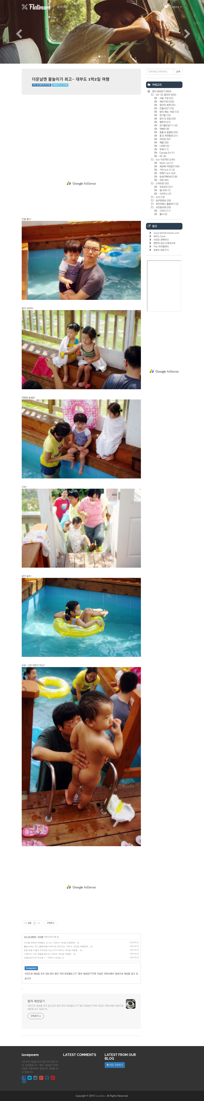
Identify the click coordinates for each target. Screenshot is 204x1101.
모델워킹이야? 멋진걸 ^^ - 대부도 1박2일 (42, 958)
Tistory (173, 7)
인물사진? (166, 108)
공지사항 (62, 7)
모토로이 (166, 187)
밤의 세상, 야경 (169, 112)
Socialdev (100, 1096)
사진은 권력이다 (161, 239)
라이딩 (164, 139)
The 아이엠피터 (161, 246)
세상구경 (166, 101)
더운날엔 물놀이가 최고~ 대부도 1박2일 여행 (70, 79)
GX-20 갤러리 (30, 937)
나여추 (164, 146)
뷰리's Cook (160, 236)
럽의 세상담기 (36, 1001)
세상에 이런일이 (169, 166)
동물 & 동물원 (168, 132)
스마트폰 (162, 183)
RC (162, 156)
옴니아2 (164, 190)
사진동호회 (163, 207)
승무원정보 (163, 200)
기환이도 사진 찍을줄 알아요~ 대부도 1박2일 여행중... (48, 954)
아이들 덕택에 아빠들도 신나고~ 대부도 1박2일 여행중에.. (50, 943)
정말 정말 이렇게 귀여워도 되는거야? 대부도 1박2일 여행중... (51, 950)
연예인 (164, 129)
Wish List (166, 163)
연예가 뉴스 (167, 173)
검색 (178, 71)
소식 (160, 197)
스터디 (164, 210)
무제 (163, 149)
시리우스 (165, 193)
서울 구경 (166, 98)
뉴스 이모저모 (165, 159)
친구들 (40, 937)
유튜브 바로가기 (161, 250)
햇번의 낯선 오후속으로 (164, 243)
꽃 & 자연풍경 (168, 135)
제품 (163, 142)
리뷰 (163, 180)
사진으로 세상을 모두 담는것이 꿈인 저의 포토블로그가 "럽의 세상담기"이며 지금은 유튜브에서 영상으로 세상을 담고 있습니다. (76, 1007)
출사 (163, 214)
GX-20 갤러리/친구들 (41, 85)
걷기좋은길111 (168, 125)
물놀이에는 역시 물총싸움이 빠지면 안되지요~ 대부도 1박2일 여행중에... (57, 946)
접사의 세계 (167, 105)
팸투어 (164, 122)
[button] (15, 32)
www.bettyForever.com (166, 233)
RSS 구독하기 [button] (115, 1065)
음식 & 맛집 (167, 118)
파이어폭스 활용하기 (166, 204)
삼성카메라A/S (168, 176)
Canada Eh (166, 152)
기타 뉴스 (167, 170)
